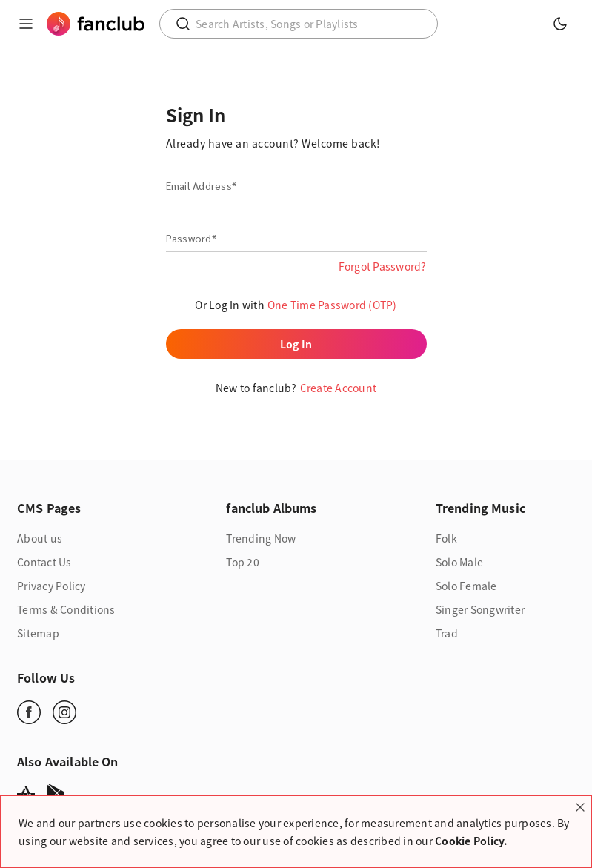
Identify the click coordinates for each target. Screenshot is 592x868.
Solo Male (459, 561)
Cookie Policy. (471, 840)
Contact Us (44, 561)
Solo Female (466, 585)
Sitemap (38, 633)
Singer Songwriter (480, 609)
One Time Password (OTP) (332, 304)
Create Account (338, 387)
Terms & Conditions (66, 609)
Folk (446, 538)
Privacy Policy (51, 585)
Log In (296, 344)
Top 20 (242, 561)
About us (39, 538)
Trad (447, 633)
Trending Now (261, 538)
